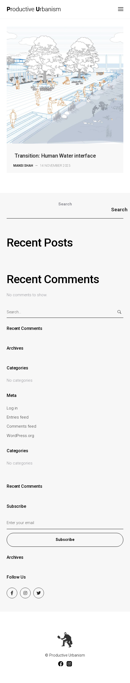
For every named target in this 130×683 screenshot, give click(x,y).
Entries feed (18, 417)
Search (65, 204)
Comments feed (21, 426)
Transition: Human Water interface (55, 156)
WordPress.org (20, 435)
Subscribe (65, 539)
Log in (12, 408)
